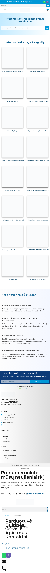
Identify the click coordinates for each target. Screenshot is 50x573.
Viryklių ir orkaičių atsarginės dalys (38, 101)
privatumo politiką (35, 493)
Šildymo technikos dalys (12, 190)
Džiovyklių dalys (12, 131)
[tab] (7, 515)
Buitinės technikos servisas (16, 527)
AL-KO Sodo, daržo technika (37, 279)
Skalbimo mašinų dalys (37, 71)
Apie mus (16, 533)
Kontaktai (16, 537)
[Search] (48, 5)
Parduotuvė (18, 521)
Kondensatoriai (12, 279)
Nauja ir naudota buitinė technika (12, 71)
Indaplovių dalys (12, 101)
